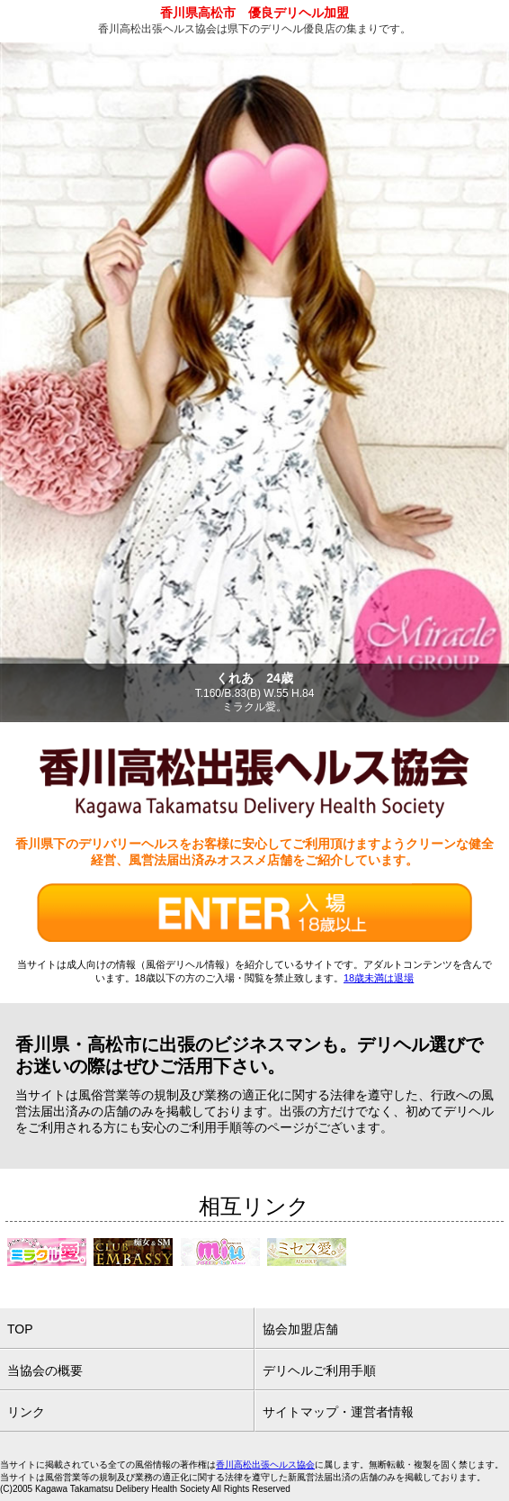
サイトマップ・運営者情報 (338, 1412)
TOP (20, 1329)
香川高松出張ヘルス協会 (265, 1464)
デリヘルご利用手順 (319, 1370)
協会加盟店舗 (300, 1329)
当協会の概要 (45, 1370)
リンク (26, 1412)
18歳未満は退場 (379, 977)
